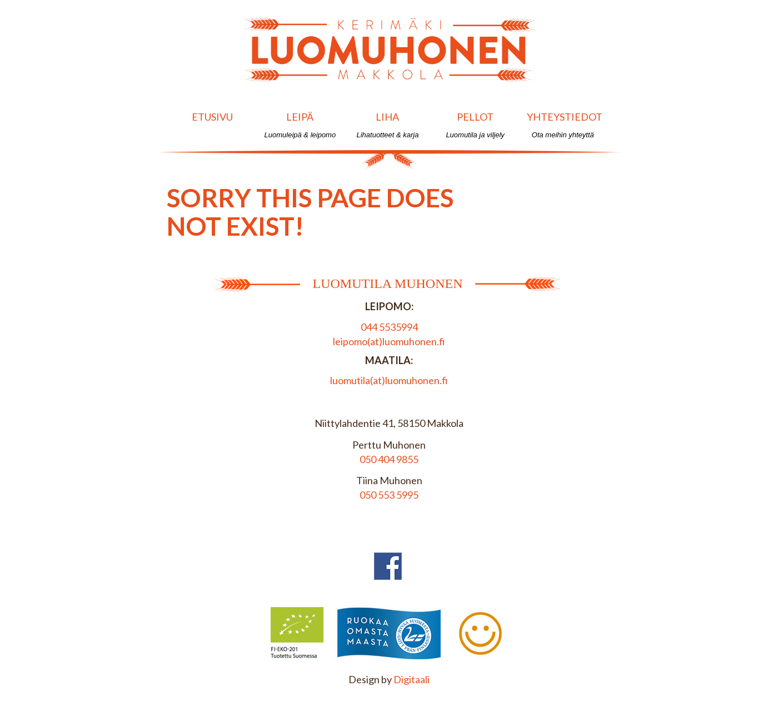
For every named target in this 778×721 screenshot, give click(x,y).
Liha (387, 125)
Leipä (300, 125)
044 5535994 (389, 327)
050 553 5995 (389, 495)
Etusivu (212, 125)
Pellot (475, 125)
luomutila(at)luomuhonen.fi (389, 380)
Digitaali (411, 679)
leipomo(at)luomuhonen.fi (389, 341)
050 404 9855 (389, 459)
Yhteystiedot (564, 125)
